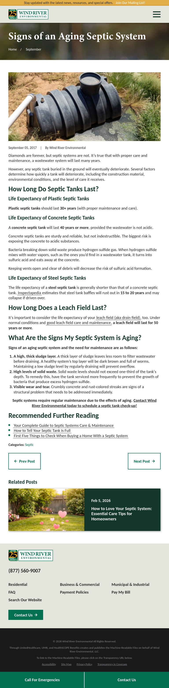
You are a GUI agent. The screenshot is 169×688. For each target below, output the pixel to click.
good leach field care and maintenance (79, 322)
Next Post (144, 461)
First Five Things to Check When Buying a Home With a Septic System (71, 435)
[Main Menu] (156, 14)
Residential (17, 584)
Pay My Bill (121, 592)
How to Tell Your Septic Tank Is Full (42, 430)
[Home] (28, 14)
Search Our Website (25, 599)
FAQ (11, 592)
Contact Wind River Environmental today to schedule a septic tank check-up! (94, 403)
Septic (29, 445)
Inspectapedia (29, 292)
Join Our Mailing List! (130, 3)
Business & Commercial (80, 584)
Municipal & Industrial (130, 584)
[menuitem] (49, 664)
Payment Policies (74, 592)
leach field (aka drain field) (118, 317)
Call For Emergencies (42, 679)
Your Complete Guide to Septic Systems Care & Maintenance (64, 425)
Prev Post (24, 461)
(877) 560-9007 (24, 571)
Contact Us (127, 679)
